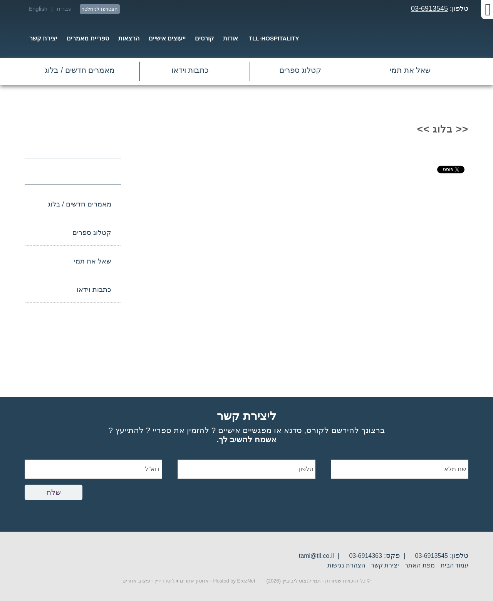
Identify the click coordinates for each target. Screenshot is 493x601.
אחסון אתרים (194, 581)
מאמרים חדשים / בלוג (80, 70)
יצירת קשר (385, 565)
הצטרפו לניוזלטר (100, 9)
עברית (64, 8)
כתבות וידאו (190, 70)
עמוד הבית (454, 565)
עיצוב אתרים (136, 581)
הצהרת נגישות (346, 565)
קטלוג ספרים (300, 70)
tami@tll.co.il (316, 555)
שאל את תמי (410, 70)
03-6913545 (429, 8)
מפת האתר (419, 565)
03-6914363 (365, 555)
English (38, 8)
